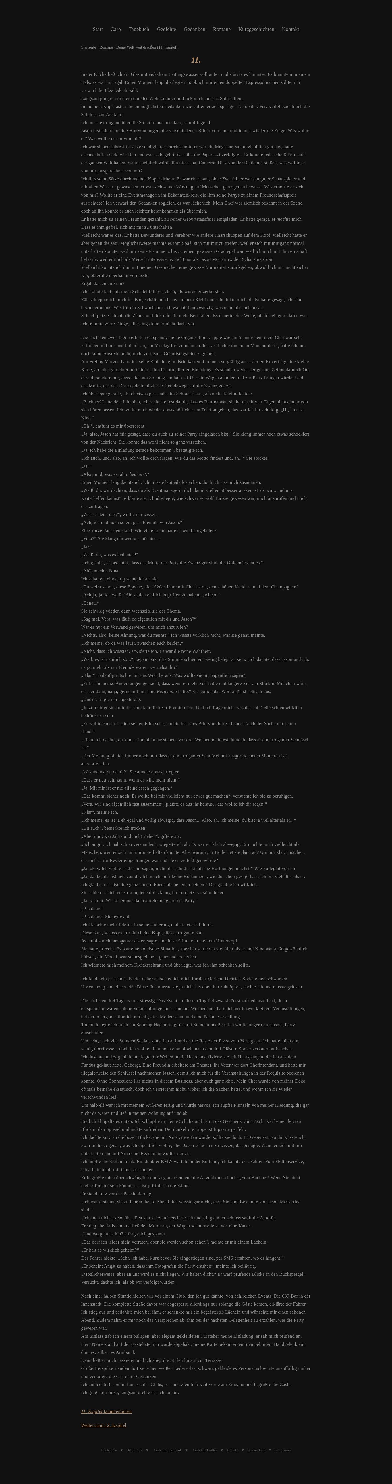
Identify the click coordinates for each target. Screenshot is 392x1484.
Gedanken (194, 29)
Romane (222, 29)
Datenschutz (256, 1450)
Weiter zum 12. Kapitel (104, 1425)
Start (98, 29)
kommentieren (106, 1411)
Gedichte (166, 29)
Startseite (88, 47)
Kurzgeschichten (256, 29)
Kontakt (290, 29)
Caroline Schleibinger (196, 14)
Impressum (283, 1450)
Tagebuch (139, 29)
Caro (116, 29)
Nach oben (109, 1450)
